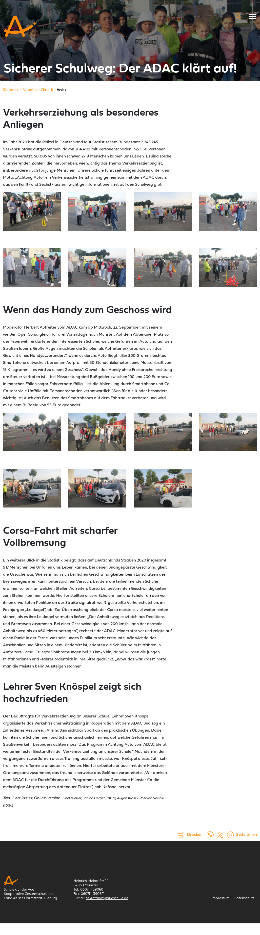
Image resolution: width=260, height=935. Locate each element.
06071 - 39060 (91, 890)
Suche (238, 16)
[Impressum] (220, 898)
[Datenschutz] (244, 898)
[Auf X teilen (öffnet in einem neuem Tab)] (220, 835)
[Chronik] (47, 90)
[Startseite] (11, 90)
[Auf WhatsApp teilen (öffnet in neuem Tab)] (210, 835)
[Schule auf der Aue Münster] (20, 26)
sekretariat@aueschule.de (107, 898)
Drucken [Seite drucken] (195, 835)
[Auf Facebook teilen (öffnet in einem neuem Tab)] (230, 835)
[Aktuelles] (30, 90)
